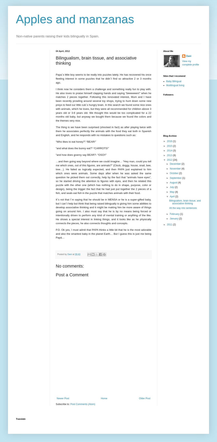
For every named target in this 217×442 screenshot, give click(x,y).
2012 (170, 160)
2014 (170, 150)
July (172, 187)
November (176, 168)
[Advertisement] (103, 379)
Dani (188, 56)
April (172, 196)
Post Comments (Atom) (82, 404)
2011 (170, 224)
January (174, 218)
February (175, 214)
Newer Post (63, 398)
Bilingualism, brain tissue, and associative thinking (185, 202)
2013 (170, 155)
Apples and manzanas (75, 19)
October (174, 173)
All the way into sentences (183, 208)
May (172, 192)
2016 (170, 141)
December (176, 164)
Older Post (144, 398)
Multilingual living (175, 85)
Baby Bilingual (173, 81)
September (176, 178)
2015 (170, 146)
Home (104, 398)
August (174, 182)
